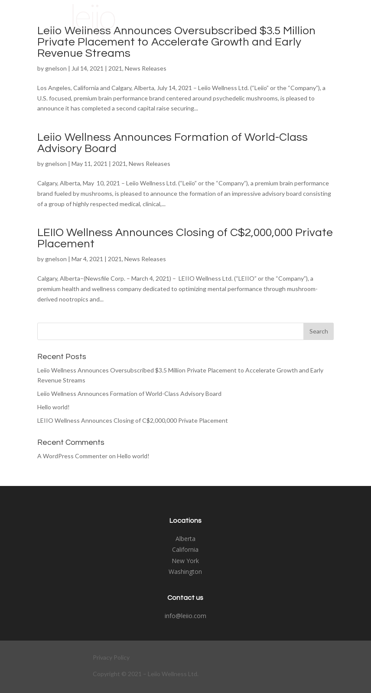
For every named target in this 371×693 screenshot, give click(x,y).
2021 (115, 68)
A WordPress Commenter (72, 456)
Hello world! (53, 407)
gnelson (56, 68)
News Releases (145, 68)
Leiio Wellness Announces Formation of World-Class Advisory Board (129, 393)
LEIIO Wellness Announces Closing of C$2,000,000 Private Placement (132, 420)
